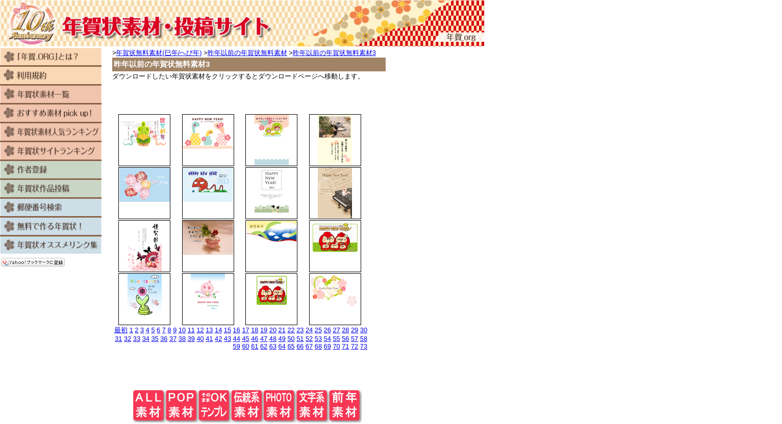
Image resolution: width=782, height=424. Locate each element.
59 (236, 346)
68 (318, 346)
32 (127, 338)
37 (172, 338)
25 (318, 330)
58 (363, 338)
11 (191, 330)
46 (254, 338)
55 (336, 338)
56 (345, 338)
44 (236, 338)
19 (263, 330)
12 (200, 330)
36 (163, 338)
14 (218, 330)
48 (272, 338)
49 (282, 338)
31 (118, 338)
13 (209, 330)
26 (327, 330)
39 (191, 338)
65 (290, 346)
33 (136, 338)
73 (363, 346)
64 (282, 346)
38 (182, 338)
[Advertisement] (247, 96)
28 (345, 330)
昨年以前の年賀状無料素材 (247, 53)
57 (354, 338)
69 (327, 346)
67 (309, 346)
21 (282, 330)
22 (290, 330)
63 (272, 346)
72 (354, 346)
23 (300, 330)
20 (272, 330)
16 (236, 330)
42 (218, 338)
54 (327, 338)
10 (182, 330)
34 (145, 338)
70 (336, 346)
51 (300, 338)
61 (254, 346)
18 (254, 330)
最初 (121, 330)
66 (300, 346)
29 (354, 330)
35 (154, 338)
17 (245, 330)
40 (200, 338)
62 (263, 346)
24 (309, 330)
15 (227, 330)
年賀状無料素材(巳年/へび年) (158, 53)
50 (290, 338)
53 (318, 338)
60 (245, 346)
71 (345, 346)
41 (209, 338)
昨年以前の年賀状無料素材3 (334, 53)
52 (309, 338)
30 (363, 330)
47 (263, 338)
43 (227, 338)
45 (245, 338)
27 (336, 330)
